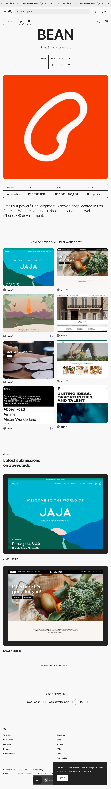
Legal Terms (23, 770)
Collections (8, 740)
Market (60, 744)
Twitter (39, 773)
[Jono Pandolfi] (28, 360)
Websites (7, 735)
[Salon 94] (82, 313)
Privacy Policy (37, 770)
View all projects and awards (55, 665)
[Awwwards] (10, 11)
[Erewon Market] (82, 267)
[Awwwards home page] (37, 780)
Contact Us (62, 758)
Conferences (9, 753)
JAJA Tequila (10, 559)
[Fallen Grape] (28, 313)
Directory (7, 749)
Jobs (59, 740)
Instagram (19, 773)
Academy (61, 735)
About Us (61, 753)
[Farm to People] (82, 359)
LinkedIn (29, 773)
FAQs (59, 749)
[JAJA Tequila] (28, 267)
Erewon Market (12, 650)
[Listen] (28, 405)
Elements (7, 744)
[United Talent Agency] (82, 404)
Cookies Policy (9, 770)
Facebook (49, 773)
